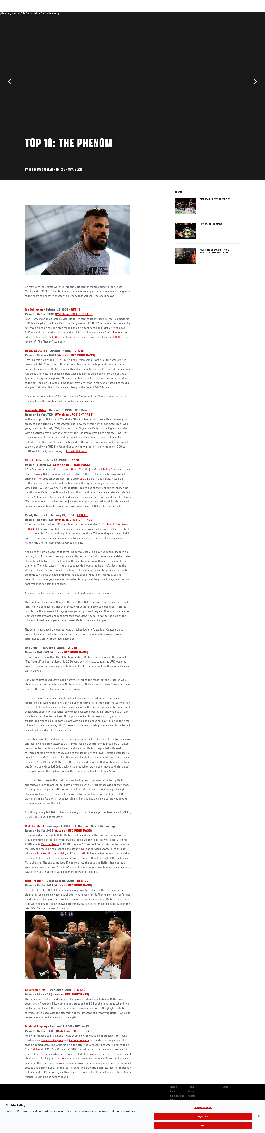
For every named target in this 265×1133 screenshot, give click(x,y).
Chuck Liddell (34, 460)
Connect (185, 13)
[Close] (259, 1116)
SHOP (232, 13)
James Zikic (58, 853)
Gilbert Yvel (77, 469)
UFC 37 (74, 460)
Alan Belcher (32, 1049)
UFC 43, (29, 529)
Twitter (191, 1096)
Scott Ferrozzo (114, 332)
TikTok (190, 1091)
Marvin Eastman (117, 524)
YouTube (191, 1087)
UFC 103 (82, 881)
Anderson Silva (35, 990)
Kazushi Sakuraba (76, 451)
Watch (200, 13)
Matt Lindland (34, 826)
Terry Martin (78, 853)
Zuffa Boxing (216, 13)
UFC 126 (79, 990)
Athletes (51, 13)
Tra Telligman (34, 309)
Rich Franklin (34, 881)
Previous (11, 82)
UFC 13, (119, 337)
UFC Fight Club (177, 1096)
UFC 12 (75, 309)
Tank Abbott (55, 337)
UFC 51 (72, 648)
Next (254, 82)
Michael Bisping (36, 1026)
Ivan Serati (43, 853)
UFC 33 (84, 478)
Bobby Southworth (114, 469)
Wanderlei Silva (35, 410)
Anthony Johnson (79, 1040)
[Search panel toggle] (242, 13)
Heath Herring (33, 474)
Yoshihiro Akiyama (52, 1040)
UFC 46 (82, 515)
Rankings (35, 13)
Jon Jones (62, 1058)
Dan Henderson (50, 844)
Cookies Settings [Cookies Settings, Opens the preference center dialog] (203, 1108)
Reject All (203, 1117)
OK (202, 1126)
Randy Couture (35, 351)
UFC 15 (79, 351)
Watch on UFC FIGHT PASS (74, 314)
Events (21, 13)
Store (172, 1091)
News (65, 13)
